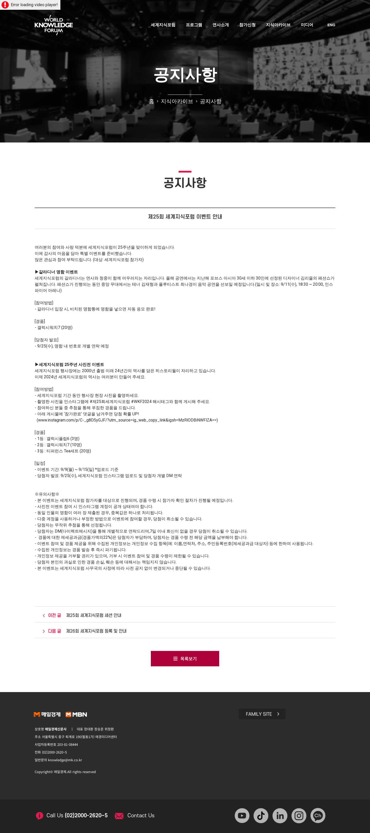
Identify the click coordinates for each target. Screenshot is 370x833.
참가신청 (247, 25)
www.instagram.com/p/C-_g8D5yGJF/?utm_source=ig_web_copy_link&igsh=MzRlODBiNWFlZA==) (128, 420)
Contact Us (141, 815)
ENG (331, 25)
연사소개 (220, 25)
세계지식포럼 (163, 25)
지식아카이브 (278, 25)
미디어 (307, 25)
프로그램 (194, 25)
